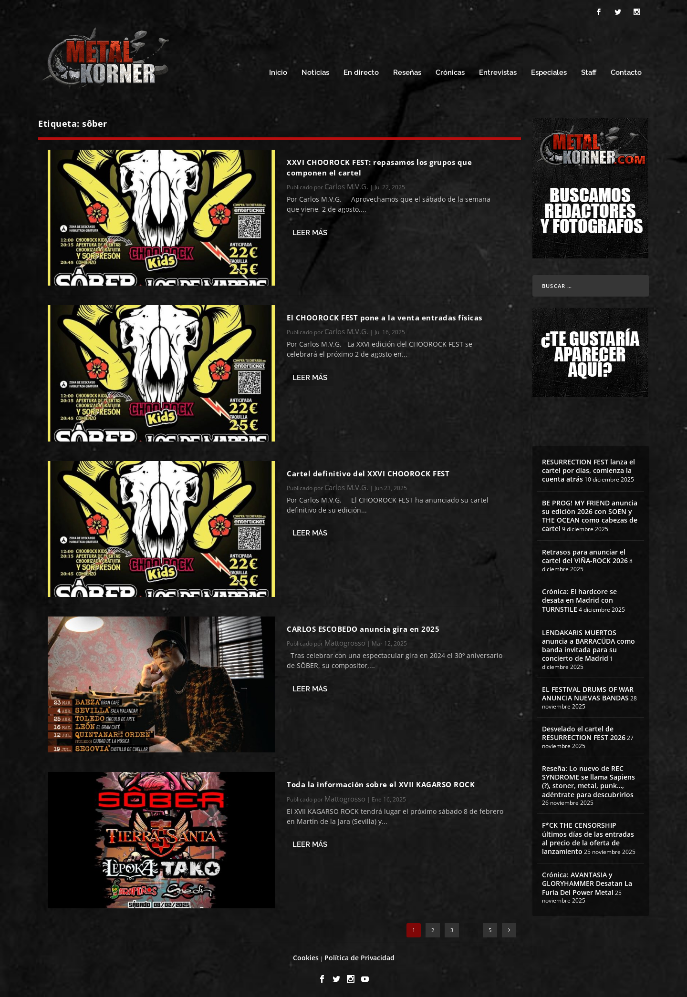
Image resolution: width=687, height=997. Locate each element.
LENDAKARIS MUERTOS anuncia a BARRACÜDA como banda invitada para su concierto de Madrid (588, 642)
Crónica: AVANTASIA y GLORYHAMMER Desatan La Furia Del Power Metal (587, 881)
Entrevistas (498, 70)
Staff (588, 70)
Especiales (549, 70)
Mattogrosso (344, 640)
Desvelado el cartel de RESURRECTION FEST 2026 (583, 730)
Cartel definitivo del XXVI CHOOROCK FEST (368, 470)
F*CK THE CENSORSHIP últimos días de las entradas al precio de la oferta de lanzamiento (588, 835)
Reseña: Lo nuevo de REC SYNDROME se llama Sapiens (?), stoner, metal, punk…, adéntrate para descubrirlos (588, 778)
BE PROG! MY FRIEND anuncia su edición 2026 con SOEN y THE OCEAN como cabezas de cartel (589, 513)
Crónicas (450, 70)
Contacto (626, 70)
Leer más (309, 230)
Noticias (315, 70)
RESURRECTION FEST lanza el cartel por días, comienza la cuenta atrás (588, 467)
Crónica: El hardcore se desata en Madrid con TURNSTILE (579, 598)
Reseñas (407, 70)
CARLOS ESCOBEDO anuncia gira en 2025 (363, 626)
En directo (361, 70)
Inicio (278, 70)
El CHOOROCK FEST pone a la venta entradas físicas (384, 314)
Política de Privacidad (359, 954)
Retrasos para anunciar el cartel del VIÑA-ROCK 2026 (585, 554)
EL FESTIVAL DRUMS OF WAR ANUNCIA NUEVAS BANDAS (588, 691)
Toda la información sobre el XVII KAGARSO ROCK (381, 782)
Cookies (306, 954)
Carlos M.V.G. (346, 184)
